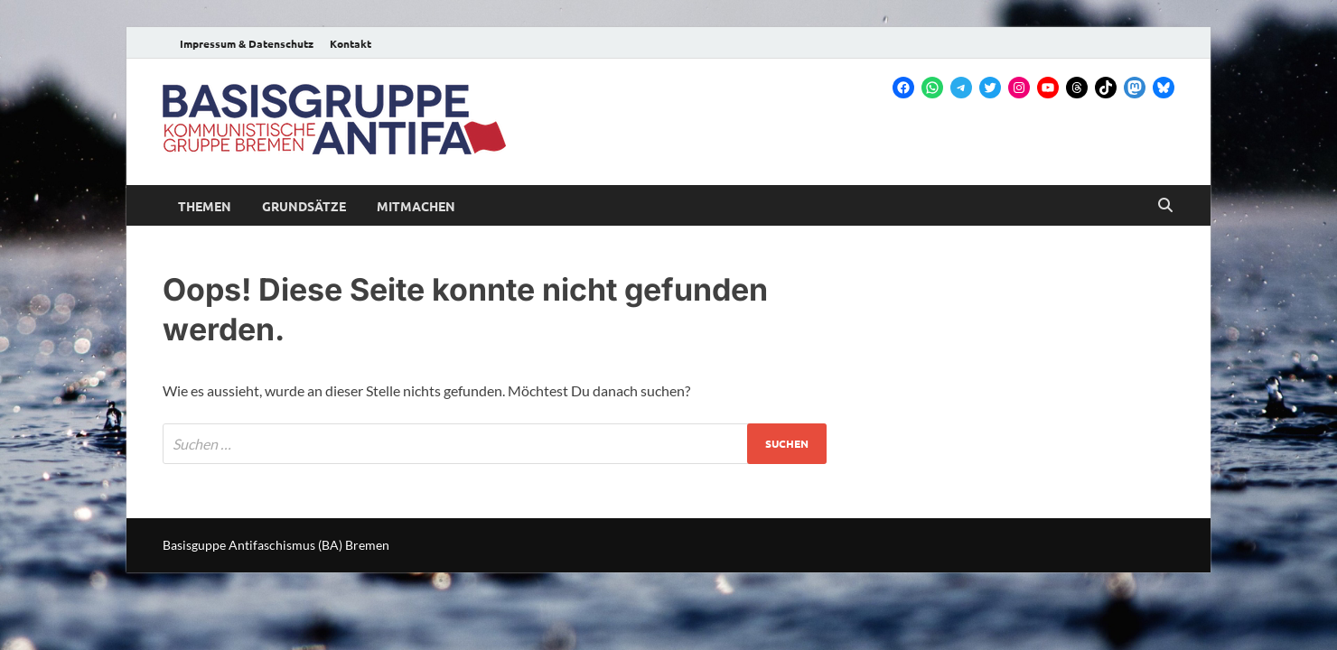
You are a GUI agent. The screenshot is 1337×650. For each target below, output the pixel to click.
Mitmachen (416, 206)
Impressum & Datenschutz (246, 43)
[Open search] (1165, 206)
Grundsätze (304, 206)
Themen (204, 206)
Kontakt (350, 43)
